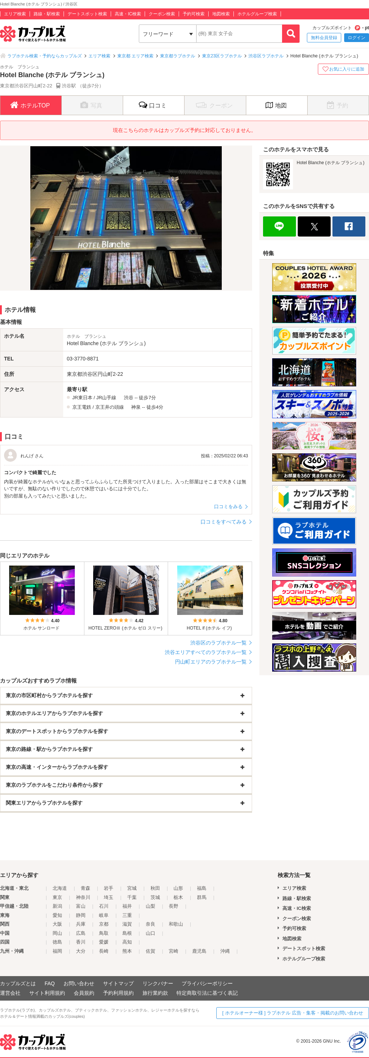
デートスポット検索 (87, 13)
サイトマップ (118, 983)
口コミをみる (228, 506)
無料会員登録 (324, 37)
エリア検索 (15, 13)
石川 (104, 906)
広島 (80, 933)
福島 (201, 888)
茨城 (155, 897)
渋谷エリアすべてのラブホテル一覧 (206, 652)
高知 (127, 942)
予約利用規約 (118, 993)
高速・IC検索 (128, 13)
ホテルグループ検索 (257, 13)
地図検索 (221, 13)
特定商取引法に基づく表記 (207, 993)
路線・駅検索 (47, 13)
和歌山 (176, 924)
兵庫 (80, 924)
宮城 (132, 888)
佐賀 (150, 951)
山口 (150, 933)
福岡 (57, 951)
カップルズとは (18, 983)
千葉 (132, 897)
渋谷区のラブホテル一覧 (218, 643)
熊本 (127, 951)
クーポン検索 (162, 13)
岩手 (108, 888)
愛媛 (104, 942)
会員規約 (84, 993)
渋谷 (128, 397)
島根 (127, 933)
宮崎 (173, 951)
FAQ (50, 983)
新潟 (57, 906)
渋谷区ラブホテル (266, 55)
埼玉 (108, 897)
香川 (80, 942)
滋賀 (127, 924)
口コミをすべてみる (224, 522)
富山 (80, 906)
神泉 (136, 407)
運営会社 (10, 993)
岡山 (57, 933)
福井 (127, 906)
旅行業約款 (155, 993)
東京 (57, 897)
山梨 (150, 906)
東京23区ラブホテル (222, 55)
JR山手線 (106, 397)
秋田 (155, 888)
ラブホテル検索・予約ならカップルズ (44, 55)
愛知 (57, 915)
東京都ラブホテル (177, 55)
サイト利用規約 (47, 993)
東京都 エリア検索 (135, 55)
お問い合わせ (79, 983)
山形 (178, 888)
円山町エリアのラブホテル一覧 (211, 662)
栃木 (178, 897)
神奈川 (83, 897)
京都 (104, 924)
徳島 (57, 942)
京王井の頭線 (109, 407)
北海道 (60, 888)
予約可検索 (194, 13)
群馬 (201, 897)
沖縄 (225, 951)
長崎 (104, 951)
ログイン (356, 37)
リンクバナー (157, 983)
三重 (127, 915)
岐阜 (104, 915)
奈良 (150, 924)
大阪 (57, 924)
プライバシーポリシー (207, 983)
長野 (173, 906)
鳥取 (104, 933)
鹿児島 (199, 951)
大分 (80, 951)
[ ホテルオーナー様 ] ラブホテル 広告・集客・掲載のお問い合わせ (292, 1013)
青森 (85, 888)
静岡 (80, 915)
